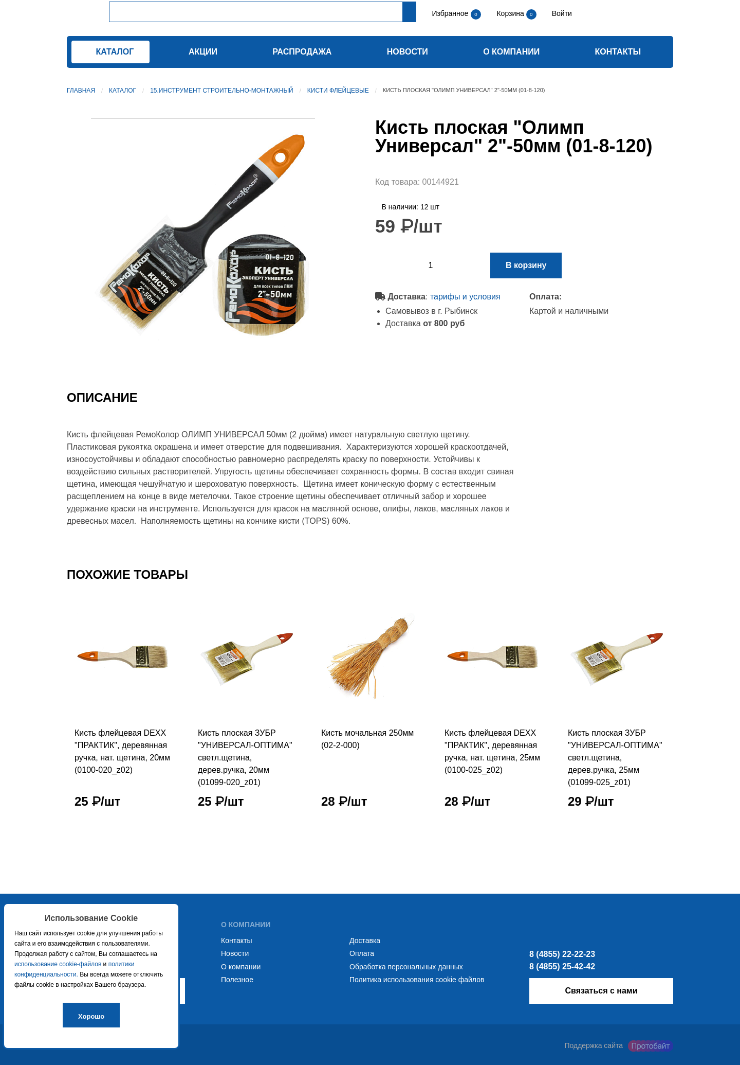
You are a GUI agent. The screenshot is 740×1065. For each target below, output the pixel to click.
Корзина (511, 13)
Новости (407, 51)
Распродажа (301, 51)
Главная (81, 90)
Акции (203, 51)
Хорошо (91, 1016)
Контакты (618, 51)
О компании (511, 51)
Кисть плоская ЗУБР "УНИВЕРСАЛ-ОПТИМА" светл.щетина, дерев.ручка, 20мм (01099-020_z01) (245, 758)
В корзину (526, 265)
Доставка (364, 940)
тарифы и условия (465, 296)
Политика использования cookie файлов (416, 979)
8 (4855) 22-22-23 (562, 954)
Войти (561, 13)
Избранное (450, 13)
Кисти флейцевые (338, 90)
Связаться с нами (601, 990)
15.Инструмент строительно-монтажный (221, 90)
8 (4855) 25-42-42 (562, 966)
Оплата (361, 953)
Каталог (122, 90)
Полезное (237, 979)
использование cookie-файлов (57, 964)
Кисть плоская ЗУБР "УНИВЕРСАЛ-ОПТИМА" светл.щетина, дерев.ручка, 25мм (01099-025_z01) (615, 758)
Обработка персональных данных (406, 967)
